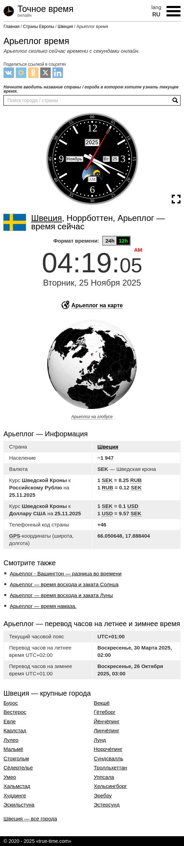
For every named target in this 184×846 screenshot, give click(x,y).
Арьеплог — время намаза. (43, 606)
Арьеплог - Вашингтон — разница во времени (65, 573)
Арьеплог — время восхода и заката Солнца (64, 584)
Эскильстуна (18, 805)
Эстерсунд (107, 805)
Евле (9, 721)
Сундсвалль (108, 758)
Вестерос (14, 712)
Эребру (103, 795)
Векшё (101, 703)
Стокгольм (16, 758)
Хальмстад (16, 786)
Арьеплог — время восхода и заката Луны (61, 595)
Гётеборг (104, 712)
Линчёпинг (106, 730)
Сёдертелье (18, 767)
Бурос (10, 703)
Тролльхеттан (110, 767)
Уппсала (104, 777)
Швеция (108, 447)
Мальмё (13, 749)
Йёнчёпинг (107, 721)
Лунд (100, 740)
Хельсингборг (110, 786)
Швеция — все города (30, 819)
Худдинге (14, 795)
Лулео (11, 740)
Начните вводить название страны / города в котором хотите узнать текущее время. (90, 89)
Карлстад (14, 730)
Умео (9, 777)
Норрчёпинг (108, 749)
